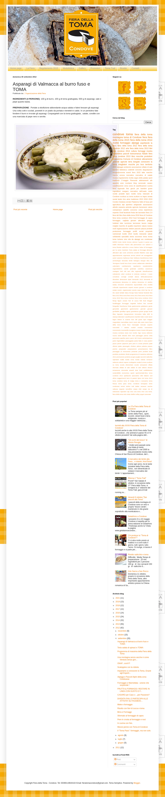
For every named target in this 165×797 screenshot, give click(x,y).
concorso (133, 210)
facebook (127, 212)
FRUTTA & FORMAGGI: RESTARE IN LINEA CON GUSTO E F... (133, 690)
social (115, 199)
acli (151, 202)
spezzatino (135, 376)
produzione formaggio (122, 231)
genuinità (116, 309)
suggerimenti (121, 378)
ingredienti (117, 191)
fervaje (131, 293)
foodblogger (117, 303)
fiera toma (123, 295)
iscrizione (128, 223)
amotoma (130, 253)
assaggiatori (148, 255)
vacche (150, 386)
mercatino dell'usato (138, 191)
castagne (116, 271)
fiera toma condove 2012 (122, 218)
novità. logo (137, 333)
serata (150, 196)
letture (120, 319)
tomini (123, 386)
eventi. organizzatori (125, 290)
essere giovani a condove (143, 287)
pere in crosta (137, 343)
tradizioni (116, 180)
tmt (143, 378)
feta (151, 293)
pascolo (137, 229)
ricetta (131, 178)
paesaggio (139, 335)
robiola (143, 359)
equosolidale (138, 285)
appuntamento (117, 255)
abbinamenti (143, 180)
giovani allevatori (138, 220)
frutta (129, 306)
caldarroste (141, 263)
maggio (149, 319)
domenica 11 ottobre (129, 282)
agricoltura (117, 205)
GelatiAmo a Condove (137, 516)
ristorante (142, 234)
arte (127, 148)
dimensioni (123, 279)
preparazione (132, 349)
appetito (116, 183)
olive (129, 335)
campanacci (117, 210)
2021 (118, 598)
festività (146, 293)
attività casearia (119, 207)
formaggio (125, 143)
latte (143, 172)
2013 (141, 199)
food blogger (147, 301)
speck (132, 373)
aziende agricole (120, 162)
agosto (121, 735)
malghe (115, 226)
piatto (120, 346)
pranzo (150, 346)
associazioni (147, 205)
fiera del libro (117, 215)
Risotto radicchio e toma (125, 247)
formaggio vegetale (129, 303)
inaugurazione (128, 314)
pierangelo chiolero (129, 346)
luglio (120, 739)
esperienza (148, 210)
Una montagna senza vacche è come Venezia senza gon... (133, 658)
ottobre (131, 229)
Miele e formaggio (124, 704)
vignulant (123, 391)
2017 (118, 609)
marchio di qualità (126, 226)
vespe (145, 389)
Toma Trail (110, 68)
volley (138, 394)
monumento (117, 330)
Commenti (119, 764)
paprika (122, 338)
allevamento (147, 159)
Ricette (123, 68)
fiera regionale (119, 188)
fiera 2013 (116, 295)
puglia (138, 357)
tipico (139, 378)
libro (133, 156)
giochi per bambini (139, 188)
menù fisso (126, 325)
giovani (150, 309)
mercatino (130, 175)
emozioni (121, 285)
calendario (116, 266)
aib (151, 180)
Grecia (129, 242)
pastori (150, 341)
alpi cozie (122, 253)
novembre (122, 631)
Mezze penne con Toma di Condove (132, 727)
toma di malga (129, 381)
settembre (122, 638)
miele (150, 191)
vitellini (133, 394)
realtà (122, 359)
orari (133, 335)
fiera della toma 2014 (141, 140)
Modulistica (68, 68)
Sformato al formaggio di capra (130, 716)
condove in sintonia (132, 274)
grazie (141, 311)
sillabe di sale (124, 367)
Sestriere (125, 250)
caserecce (148, 269)
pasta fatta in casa (140, 341)
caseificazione (118, 186)
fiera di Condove (146, 215)
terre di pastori (132, 378)
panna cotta (148, 335)
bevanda (125, 261)
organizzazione (122, 229)
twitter (137, 386)
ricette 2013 (127, 234)
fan (146, 290)
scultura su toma (126, 196)
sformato (116, 367)
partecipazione (147, 338)
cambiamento (126, 266)
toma (129, 134)
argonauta (126, 255)
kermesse (136, 223)
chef (121, 271)
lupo (144, 319)
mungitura (132, 330)
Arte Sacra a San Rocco (138, 571)
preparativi (122, 349)
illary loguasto (118, 314)
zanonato (148, 394)
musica (115, 178)
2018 (118, 605)
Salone (136, 247)
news (126, 333)
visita (128, 394)
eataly (115, 285)
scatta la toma (141, 362)
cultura (134, 151)
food (135, 218)
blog (135, 183)
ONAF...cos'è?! (123, 663)
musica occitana (118, 333)
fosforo (139, 303)
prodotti (149, 229)
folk (141, 301)
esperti (131, 287)
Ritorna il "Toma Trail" (137, 478)
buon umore (132, 263)
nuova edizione (147, 333)
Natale (145, 154)
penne (119, 343)
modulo (140, 327)
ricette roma (129, 359)
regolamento (123, 178)
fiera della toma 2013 (139, 148)
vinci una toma (135, 391)
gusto (150, 188)
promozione (120, 357)
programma (117, 159)
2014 (118, 620)
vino (125, 239)
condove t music (146, 274)
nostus (149, 226)
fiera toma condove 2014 (143, 298)
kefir (148, 314)
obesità (124, 335)
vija (128, 391)
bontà (122, 263)
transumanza (135, 154)
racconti (143, 357)
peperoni (125, 343)
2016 (146, 199)
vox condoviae (146, 239)
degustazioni (147, 170)
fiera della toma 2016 (131, 215)
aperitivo (129, 205)
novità (115, 194)
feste (136, 293)
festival (141, 293)
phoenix (145, 343)
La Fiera (30, 68)
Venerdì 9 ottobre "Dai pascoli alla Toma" (137, 498)
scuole (136, 365)
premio (115, 349)
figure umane (122, 301)
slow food (138, 370)
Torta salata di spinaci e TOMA (130, 648)
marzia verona (119, 175)
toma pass (122, 384)
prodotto (115, 354)
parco (128, 338)
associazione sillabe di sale (142, 167)
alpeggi (135, 143)
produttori (148, 156)
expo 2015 (141, 290)
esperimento (123, 287)
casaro (149, 183)
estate (115, 290)
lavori (150, 317)
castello (126, 210)
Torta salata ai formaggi (137, 250)
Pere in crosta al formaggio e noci (131, 719)
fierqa (114, 301)
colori (123, 274)
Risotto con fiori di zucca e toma (130, 708)
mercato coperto (146, 325)
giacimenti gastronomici (130, 309)
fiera (144, 137)
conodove (116, 277)
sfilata (150, 365)
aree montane (126, 183)
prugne (133, 357)
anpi (147, 253)
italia (144, 314)
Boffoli (115, 242)
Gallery (82, 68)
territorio (148, 164)
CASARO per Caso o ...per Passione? (133, 695)
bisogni (143, 261)
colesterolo (116, 274)
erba (145, 285)
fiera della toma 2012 (127, 146)
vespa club (137, 389)
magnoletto (116, 322)
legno (114, 319)
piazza (143, 229)
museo (138, 330)
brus (126, 263)
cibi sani (127, 271)
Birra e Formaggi (124, 712)
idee (121, 223)
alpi (123, 205)
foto (127, 188)
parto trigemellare (119, 341)
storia (132, 237)
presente (134, 351)
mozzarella (124, 330)
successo (138, 237)
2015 (114, 167)
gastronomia (136, 306)
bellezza (136, 258)
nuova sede (117, 335)
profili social (138, 231)
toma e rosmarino (141, 381)
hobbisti (116, 223)
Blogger (137, 783)
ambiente (127, 167)
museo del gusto (146, 330)
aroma (133, 255)
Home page (16, 68)
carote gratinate (130, 269)
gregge (149, 220)
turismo (120, 239)
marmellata (124, 322)
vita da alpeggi (134, 239)
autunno (120, 258)
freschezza (123, 306)
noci (130, 333)
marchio (149, 172)
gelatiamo (144, 306)
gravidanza (135, 311)
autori (114, 258)
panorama (116, 338)
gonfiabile (116, 311)
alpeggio (120, 167)
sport (150, 178)
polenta (144, 346)
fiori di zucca (134, 301)
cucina (149, 186)
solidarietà (116, 237)
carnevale (142, 183)
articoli (138, 255)
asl (142, 255)
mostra (149, 151)
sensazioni (143, 365)
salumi (121, 362)
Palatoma (135, 202)
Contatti (135, 68)
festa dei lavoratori (138, 212)
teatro (120, 199)
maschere (137, 226)
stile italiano (144, 376)
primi (140, 351)
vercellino (129, 389)
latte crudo (144, 317)
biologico (137, 261)
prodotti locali (147, 351)
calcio (150, 207)
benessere (143, 207)
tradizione (135, 199)
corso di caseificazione (138, 186)
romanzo (149, 359)
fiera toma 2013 (143, 295)
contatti (130, 277)
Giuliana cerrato (125, 202)
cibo (114, 151)
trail (133, 386)
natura (144, 226)
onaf (114, 229)
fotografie (116, 306)
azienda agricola (132, 207)
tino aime (126, 199)
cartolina (141, 269)
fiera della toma (143, 134)
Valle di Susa (144, 202)
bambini (116, 170)
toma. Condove (133, 384)
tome (114, 239)
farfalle (122, 293)
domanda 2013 (137, 279)
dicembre (116, 279)
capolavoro (137, 266)
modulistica (117, 154)
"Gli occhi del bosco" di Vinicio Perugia (137, 441)
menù (131, 322)
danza (137, 277)
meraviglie (135, 325)
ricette (116, 143)
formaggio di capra (144, 218)
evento (134, 290)
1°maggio (125, 180)
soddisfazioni (148, 370)
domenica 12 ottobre (144, 282)
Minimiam (120, 244)
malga (150, 223)
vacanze (143, 386)
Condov (116, 202)
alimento (149, 250)
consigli (123, 277)
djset (129, 279)
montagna (118, 137)
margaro (125, 191)
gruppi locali (148, 311)
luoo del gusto (136, 319)
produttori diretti (124, 354)
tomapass (144, 384)
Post (117, 759)
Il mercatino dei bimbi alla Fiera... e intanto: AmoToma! (140, 460)
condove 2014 (123, 151)
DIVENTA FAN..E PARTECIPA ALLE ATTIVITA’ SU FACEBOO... (132, 700)
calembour (148, 263)
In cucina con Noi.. (125, 723)
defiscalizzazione (146, 277)
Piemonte (133, 180)
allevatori (116, 253)
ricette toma (136, 194)
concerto (138, 170)
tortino (128, 386)
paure (115, 343)
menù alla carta (138, 322)
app (151, 253)
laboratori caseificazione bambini (129, 317)
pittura (139, 346)
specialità (125, 237)
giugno (121, 743)
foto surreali (147, 303)
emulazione (129, 285)
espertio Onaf (118, 212)
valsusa (115, 389)
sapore (126, 362)
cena (126, 186)
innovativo (138, 314)
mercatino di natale (143, 175)
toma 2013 (148, 378)
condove (118, 134)
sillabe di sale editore (139, 367)
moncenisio (148, 327)
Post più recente (20, 209)
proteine (127, 357)
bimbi (130, 261)
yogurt (142, 394)
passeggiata (129, 341)
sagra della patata (141, 178)
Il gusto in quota (143, 242)
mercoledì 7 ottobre (121, 327)
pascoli (126, 154)
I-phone (134, 242)
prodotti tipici (124, 194)
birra (130, 162)
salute (150, 234)
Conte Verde (122, 242)
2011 (118, 747)
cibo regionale (136, 271)
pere (130, 343)
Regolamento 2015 (48, 68)
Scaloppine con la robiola (128, 667)
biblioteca (123, 170)
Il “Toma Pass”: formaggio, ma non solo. (134, 731)
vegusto (121, 389)
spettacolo (127, 376)
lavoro (144, 223)
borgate (136, 162)
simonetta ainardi (127, 370)
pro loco (140, 164)
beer (131, 258)
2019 (150, 199)
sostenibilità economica (121, 373)
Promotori (95, 68)
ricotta (137, 359)
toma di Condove (133, 137)
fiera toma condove (127, 298)
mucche (131, 164)
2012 (118, 628)
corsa (141, 210)
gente (150, 306)
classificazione (147, 271)
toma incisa (147, 237)
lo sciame (126, 319)
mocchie (139, 156)
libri (150, 148)
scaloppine (132, 362)
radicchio (149, 357)
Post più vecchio (95, 209)
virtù (124, 394)
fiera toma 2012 (132, 295)
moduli (133, 327)
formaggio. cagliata (121, 220)
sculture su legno (140, 196)
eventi (128, 172)
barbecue (126, 258)
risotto (135, 234)
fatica (127, 293)
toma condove (118, 381)
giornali (143, 309)
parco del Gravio (136, 338)
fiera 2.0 (149, 212)
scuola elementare (126, 365)
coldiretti (131, 170)
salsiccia (115, 362)
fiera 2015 (136, 172)
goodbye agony (125, 311)
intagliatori (122, 164)
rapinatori (116, 359)
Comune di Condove (132, 159)
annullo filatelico (139, 253)
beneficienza (144, 258)
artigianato (138, 205)
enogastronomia (119, 172)
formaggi (141, 151)
